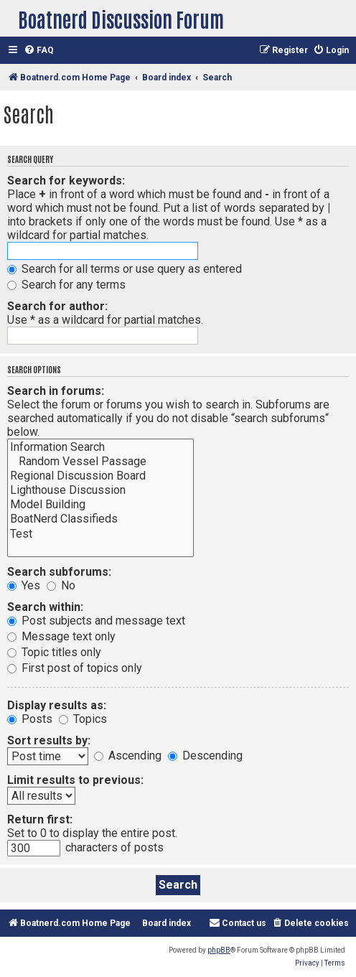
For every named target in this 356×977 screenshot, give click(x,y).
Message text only (61, 636)
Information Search (100, 447)
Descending (205, 755)
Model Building (100, 504)
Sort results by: (48, 740)
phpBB (218, 950)
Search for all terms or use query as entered (124, 269)
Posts (29, 719)
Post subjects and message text (96, 620)
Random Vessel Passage (100, 461)
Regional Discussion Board (100, 476)
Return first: (39, 819)
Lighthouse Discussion (100, 490)
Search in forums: (55, 391)
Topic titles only (54, 652)
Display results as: (56, 705)
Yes (23, 585)
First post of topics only (74, 668)
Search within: (45, 607)
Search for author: (57, 306)
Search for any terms (66, 284)
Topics (83, 719)
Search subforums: (59, 572)
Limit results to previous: (75, 780)
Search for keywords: (66, 180)
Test (100, 534)
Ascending (127, 755)
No (61, 585)
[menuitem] (39, 50)
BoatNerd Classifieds (100, 519)
